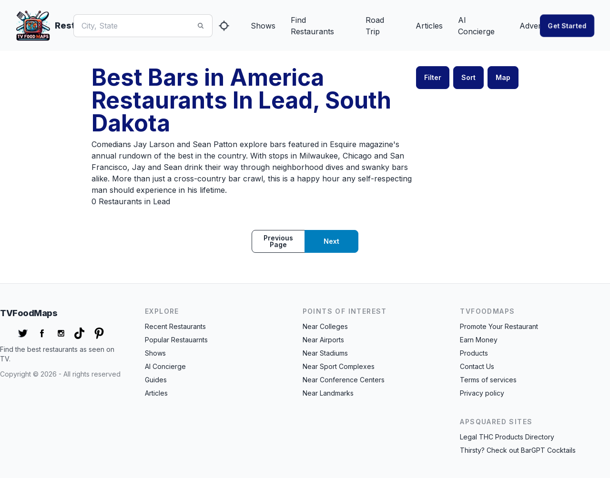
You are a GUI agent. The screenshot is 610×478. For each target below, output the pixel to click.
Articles (429, 25)
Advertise (536, 25)
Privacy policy (482, 393)
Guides (156, 380)
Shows (263, 25)
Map (503, 77)
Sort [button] (468, 77)
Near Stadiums (325, 353)
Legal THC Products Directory (507, 437)
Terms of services (488, 380)
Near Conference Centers (344, 380)
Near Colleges (325, 326)
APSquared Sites (496, 422)
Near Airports (323, 340)
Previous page (278, 241)
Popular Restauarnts (176, 340)
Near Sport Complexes (339, 366)
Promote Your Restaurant (499, 326)
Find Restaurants (312, 25)
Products (474, 353)
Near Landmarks (328, 393)
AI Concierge (476, 25)
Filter (432, 77)
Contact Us (477, 366)
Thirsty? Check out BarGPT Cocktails (518, 450)
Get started (567, 25)
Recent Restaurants (175, 326)
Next (331, 241)
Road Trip (375, 25)
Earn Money (479, 340)
